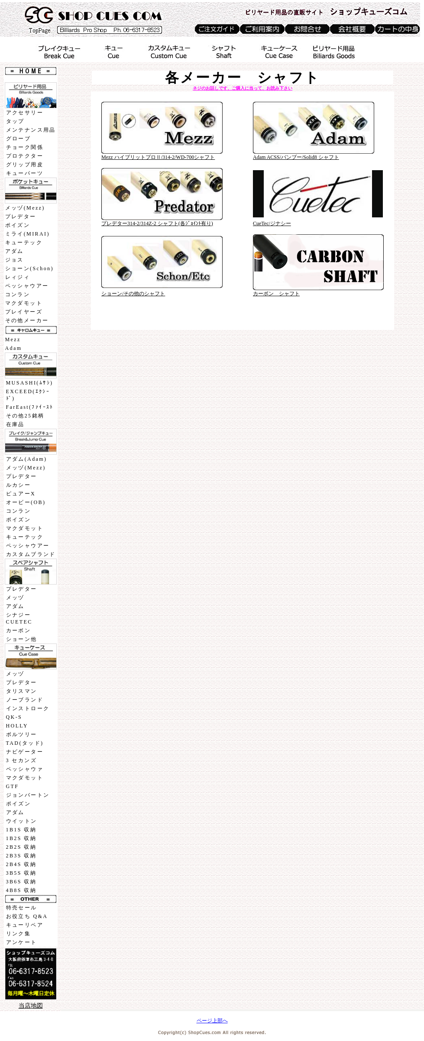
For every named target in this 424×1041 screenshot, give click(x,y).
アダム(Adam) (26, 459)
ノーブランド (24, 700)
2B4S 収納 (21, 864)
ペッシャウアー (27, 286)
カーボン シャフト (276, 294)
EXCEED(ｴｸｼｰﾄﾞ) (28, 394)
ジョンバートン (28, 795)
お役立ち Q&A (27, 916)
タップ (15, 121)
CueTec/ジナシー (272, 223)
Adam (13, 348)
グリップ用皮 (24, 165)
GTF (12, 786)
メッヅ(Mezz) (25, 208)
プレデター (20, 216)
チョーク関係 (24, 147)
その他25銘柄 (25, 416)
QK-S (14, 717)
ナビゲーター (24, 752)
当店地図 (31, 1005)
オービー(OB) (26, 502)
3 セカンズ (21, 760)
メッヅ (15, 598)
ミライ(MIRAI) (27, 234)
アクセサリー (24, 113)
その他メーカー (27, 320)
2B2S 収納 (21, 847)
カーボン (18, 630)
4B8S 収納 (21, 890)
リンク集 (18, 934)
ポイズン (17, 225)
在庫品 (15, 424)
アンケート (21, 942)
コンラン (17, 294)
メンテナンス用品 (31, 130)
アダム (14, 251)
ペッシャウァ (24, 769)
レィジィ (17, 277)
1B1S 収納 (21, 830)
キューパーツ (24, 173)
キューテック (23, 242)
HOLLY (17, 726)
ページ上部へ (212, 1021)
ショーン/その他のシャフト (133, 294)
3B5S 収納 (21, 873)
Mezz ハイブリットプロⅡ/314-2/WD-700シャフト (158, 157)
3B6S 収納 (21, 882)
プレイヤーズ (23, 312)
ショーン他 (21, 639)
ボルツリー (21, 734)
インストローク (28, 708)
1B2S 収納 (21, 838)
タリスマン (21, 691)
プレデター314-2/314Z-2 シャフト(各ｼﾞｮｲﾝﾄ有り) (157, 223)
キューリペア (24, 925)
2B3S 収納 (21, 856)
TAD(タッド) (25, 743)
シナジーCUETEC (19, 618)
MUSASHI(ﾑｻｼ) (29, 383)
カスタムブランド (31, 554)
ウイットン (21, 821)
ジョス (14, 260)
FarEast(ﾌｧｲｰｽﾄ (30, 407)
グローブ (18, 139)
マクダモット (23, 303)
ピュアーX (21, 494)
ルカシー (18, 485)
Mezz (13, 339)
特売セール (21, 908)
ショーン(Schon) (29, 268)
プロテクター (24, 156)
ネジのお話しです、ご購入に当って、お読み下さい (242, 88)
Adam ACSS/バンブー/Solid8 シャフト (296, 157)
